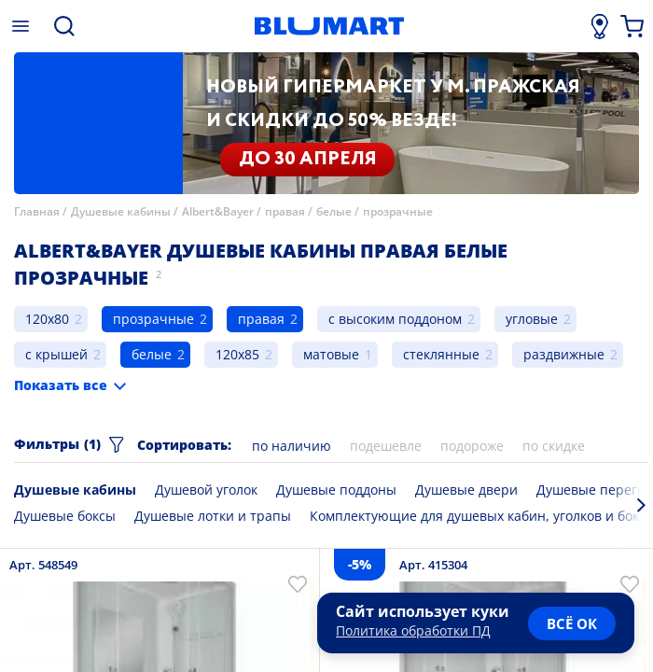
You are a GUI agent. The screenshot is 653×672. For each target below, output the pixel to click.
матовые (331, 354)
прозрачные (398, 211)
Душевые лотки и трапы (212, 516)
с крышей (56, 354)
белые (334, 211)
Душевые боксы (65, 516)
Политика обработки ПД (413, 630)
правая (285, 211)
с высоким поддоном (395, 319)
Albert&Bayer (218, 211)
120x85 (237, 354)
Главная (37, 211)
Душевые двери (466, 489)
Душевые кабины (121, 211)
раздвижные (563, 354)
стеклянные (441, 354)
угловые (532, 319)
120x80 (47, 319)
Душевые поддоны (336, 489)
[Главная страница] (329, 26)
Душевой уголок (206, 489)
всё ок (572, 623)
